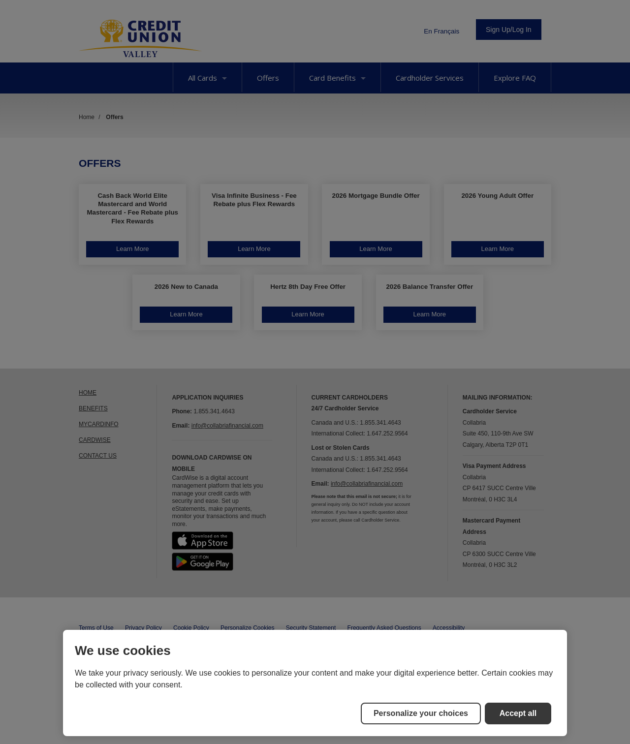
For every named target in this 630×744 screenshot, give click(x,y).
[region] (315, 683)
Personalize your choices (421, 713)
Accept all (518, 713)
